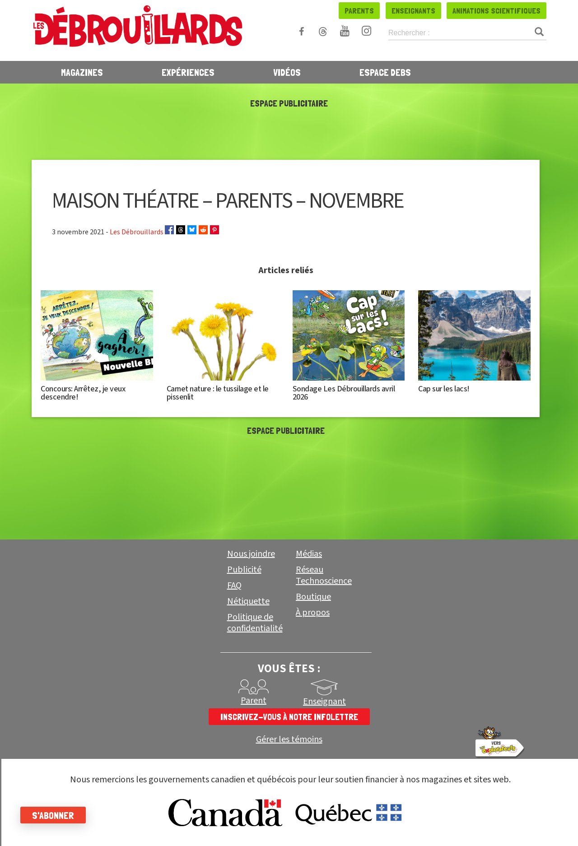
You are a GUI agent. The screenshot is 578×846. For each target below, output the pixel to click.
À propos (313, 612)
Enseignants (413, 10)
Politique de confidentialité (255, 623)
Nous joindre (251, 554)
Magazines (82, 72)
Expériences (188, 72)
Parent (253, 700)
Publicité (244, 569)
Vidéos (287, 72)
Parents (359, 10)
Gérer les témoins (289, 739)
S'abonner (55, 815)
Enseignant (324, 701)
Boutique (313, 596)
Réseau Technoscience (324, 575)
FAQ (234, 585)
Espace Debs (385, 72)
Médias (309, 554)
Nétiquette (248, 601)
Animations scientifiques (496, 10)
